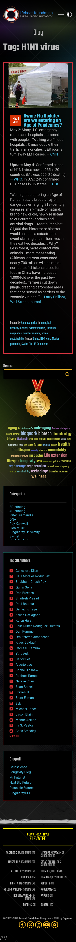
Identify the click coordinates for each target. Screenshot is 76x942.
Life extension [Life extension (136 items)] (55, 455)
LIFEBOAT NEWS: (49, 853)
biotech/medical (19, 328)
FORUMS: (27, 905)
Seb (18, 703)
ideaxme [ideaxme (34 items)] (43, 450)
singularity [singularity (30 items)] (64, 467)
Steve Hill (22, 692)
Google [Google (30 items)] (54, 445)
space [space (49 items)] (13, 471)
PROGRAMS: (47, 889)
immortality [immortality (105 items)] (57, 449)
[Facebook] (22, 924)
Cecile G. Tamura (28, 648)
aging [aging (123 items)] (12, 428)
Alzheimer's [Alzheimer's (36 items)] (27, 428)
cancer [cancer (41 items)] (42, 439)
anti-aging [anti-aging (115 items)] (42, 428)
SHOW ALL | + (16, 736)
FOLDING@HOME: (13, 889)
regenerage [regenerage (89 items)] (17, 466)
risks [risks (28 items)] (57, 467)
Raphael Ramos (27, 676)
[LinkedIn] (38, 924)
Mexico (56, 339)
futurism (51, 328)
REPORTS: (46, 883)
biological (46, 323)
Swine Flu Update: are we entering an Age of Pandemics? (43, 120)
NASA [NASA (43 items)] (39, 461)
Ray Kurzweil (19, 524)
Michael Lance (26, 709)
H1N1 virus (45, 339)
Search (67, 374)
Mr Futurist (17, 777)
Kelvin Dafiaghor (28, 615)
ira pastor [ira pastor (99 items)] (36, 455)
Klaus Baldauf (26, 642)
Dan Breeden (25, 593)
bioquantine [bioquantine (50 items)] (13, 434)
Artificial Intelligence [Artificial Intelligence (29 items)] (61, 428)
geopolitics (16, 333)
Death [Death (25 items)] (69, 439)
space (45, 333)
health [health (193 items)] (64, 444)
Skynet (14, 536)
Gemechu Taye (26, 609)
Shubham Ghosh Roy (31, 582)
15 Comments (41, 344)
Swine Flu (26, 344)
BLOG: (43, 871)
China (36, 339)
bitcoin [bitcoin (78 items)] (11, 439)
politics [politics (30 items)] (56, 461)
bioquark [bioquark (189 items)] (29, 434)
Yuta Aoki (22, 654)
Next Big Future (20, 782)
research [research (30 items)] (50, 467)
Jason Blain (24, 714)
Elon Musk (17, 528)
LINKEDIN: (13, 862)
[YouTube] (46, 924)
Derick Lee (23, 659)
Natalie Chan (25, 681)
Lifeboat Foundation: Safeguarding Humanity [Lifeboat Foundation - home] (27, 14)
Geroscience (18, 767)
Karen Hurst (24, 620)
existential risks (37, 328)
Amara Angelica (29, 323)
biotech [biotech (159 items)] (45, 433)
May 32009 (16, 120)
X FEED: (14, 871)
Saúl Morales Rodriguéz (33, 576)
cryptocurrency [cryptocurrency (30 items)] (53, 439)
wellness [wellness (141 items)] (38, 476)
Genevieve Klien (27, 571)
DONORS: (25, 877)
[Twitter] (30, 924)
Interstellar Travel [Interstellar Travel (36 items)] (19, 456)
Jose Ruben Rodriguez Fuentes (38, 626)
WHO (18, 179)
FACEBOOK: (11, 853)
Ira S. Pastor (24, 725)
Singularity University (25, 532)
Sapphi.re (67, 918)
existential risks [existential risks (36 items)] (15, 445)
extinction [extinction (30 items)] (28, 445)
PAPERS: (45, 895)
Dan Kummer (25, 631)
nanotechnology (31, 333)
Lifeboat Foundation (29, 918)
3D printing (17, 507)
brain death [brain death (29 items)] (33, 439)
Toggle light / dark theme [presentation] (69, 14)
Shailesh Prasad (27, 598)
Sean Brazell (24, 687)
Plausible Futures (22, 788)
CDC (55, 184)
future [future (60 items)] (38, 445)
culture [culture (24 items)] (63, 439)
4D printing (17, 511)
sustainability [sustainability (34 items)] (23, 472)
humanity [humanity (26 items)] (34, 450)
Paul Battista (25, 604)
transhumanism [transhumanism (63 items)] (58, 471)
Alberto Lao (24, 665)
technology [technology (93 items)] (39, 471)
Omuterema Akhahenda (32, 637)
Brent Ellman (25, 698)
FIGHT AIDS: (16, 883)
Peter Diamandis (21, 515)
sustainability (17, 339)
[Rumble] (54, 924)
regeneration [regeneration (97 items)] (36, 466)
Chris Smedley (26, 731)
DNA (13, 519)
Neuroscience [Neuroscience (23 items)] (47, 462)
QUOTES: (45, 905)
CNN (54, 154)
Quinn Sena (24, 587)
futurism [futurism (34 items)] (46, 445)
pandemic (15, 344)
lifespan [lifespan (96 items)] (13, 461)
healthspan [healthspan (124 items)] (21, 450)
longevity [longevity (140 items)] (27, 461)
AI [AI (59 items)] (19, 428)
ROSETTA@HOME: (22, 895)
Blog (38, 33)
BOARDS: (45, 877)
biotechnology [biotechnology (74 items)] (62, 434)
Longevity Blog (20, 772)
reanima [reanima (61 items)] (66, 461)
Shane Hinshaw (27, 670)
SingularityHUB (20, 793)
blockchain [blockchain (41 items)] (22, 439)
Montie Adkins (26, 720)
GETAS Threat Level (38, 837)
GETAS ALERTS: (48, 862)
